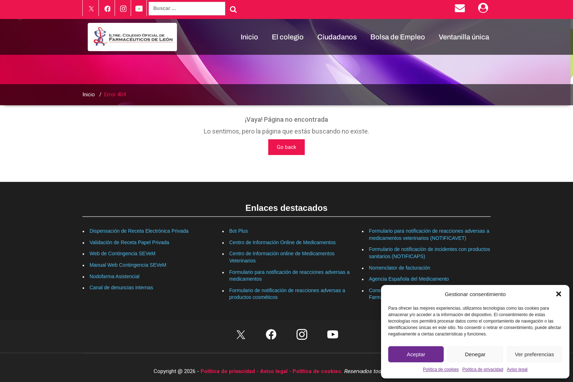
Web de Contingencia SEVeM (122, 253)
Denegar (475, 354)
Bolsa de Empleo (397, 37)
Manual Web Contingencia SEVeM (128, 265)
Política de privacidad (482, 369)
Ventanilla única (464, 37)
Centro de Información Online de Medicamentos (282, 242)
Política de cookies (441, 369)
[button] (558, 294)
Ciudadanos (337, 37)
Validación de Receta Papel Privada (129, 242)
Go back (286, 147)
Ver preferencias (534, 354)
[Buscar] (233, 9)
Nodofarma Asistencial (114, 276)
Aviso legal (517, 369)
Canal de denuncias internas (121, 287)
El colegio (288, 37)
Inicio (249, 37)
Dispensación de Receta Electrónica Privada (139, 231)
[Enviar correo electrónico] (461, 9)
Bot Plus (238, 231)
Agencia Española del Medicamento (409, 279)
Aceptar (416, 354)
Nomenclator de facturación (399, 268)
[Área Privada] (484, 9)
